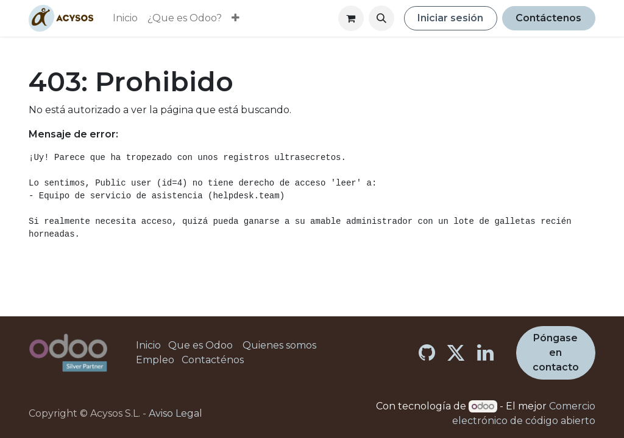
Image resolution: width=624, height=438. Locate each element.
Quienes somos (279, 345)
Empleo (155, 360)
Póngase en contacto (556, 352)
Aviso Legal (175, 413)
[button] (381, 18)
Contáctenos (548, 18)
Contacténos (213, 360)
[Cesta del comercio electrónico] (351, 18)
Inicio (148, 345)
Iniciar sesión (450, 18)
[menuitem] (125, 18)
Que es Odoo (200, 345)
